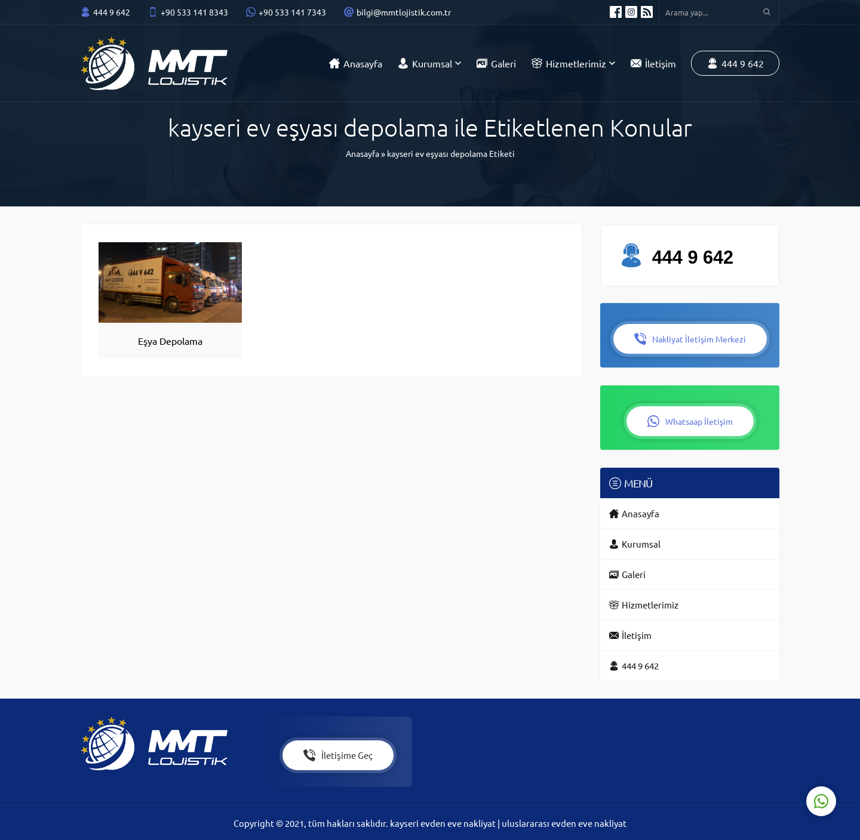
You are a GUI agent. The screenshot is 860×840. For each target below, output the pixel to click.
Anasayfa (362, 153)
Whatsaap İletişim (690, 420)
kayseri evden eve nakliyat (443, 822)
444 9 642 (111, 12)
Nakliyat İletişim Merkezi (690, 338)
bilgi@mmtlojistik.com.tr (404, 12)
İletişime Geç (338, 755)
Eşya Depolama (170, 341)
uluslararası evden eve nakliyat (564, 822)
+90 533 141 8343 (194, 12)
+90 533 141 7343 (292, 12)
